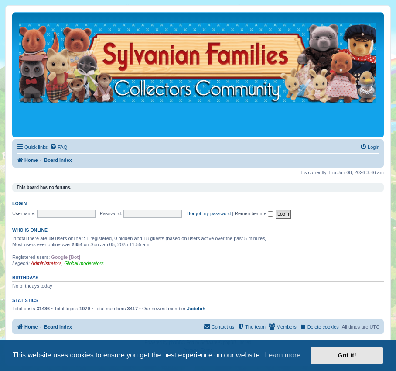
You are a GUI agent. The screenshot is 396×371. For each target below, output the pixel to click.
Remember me (254, 213)
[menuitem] (58, 147)
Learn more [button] (282, 355)
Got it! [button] (347, 355)
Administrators (46, 263)
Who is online (30, 230)
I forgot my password (208, 213)
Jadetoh (196, 308)
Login (19, 203)
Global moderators (84, 263)
